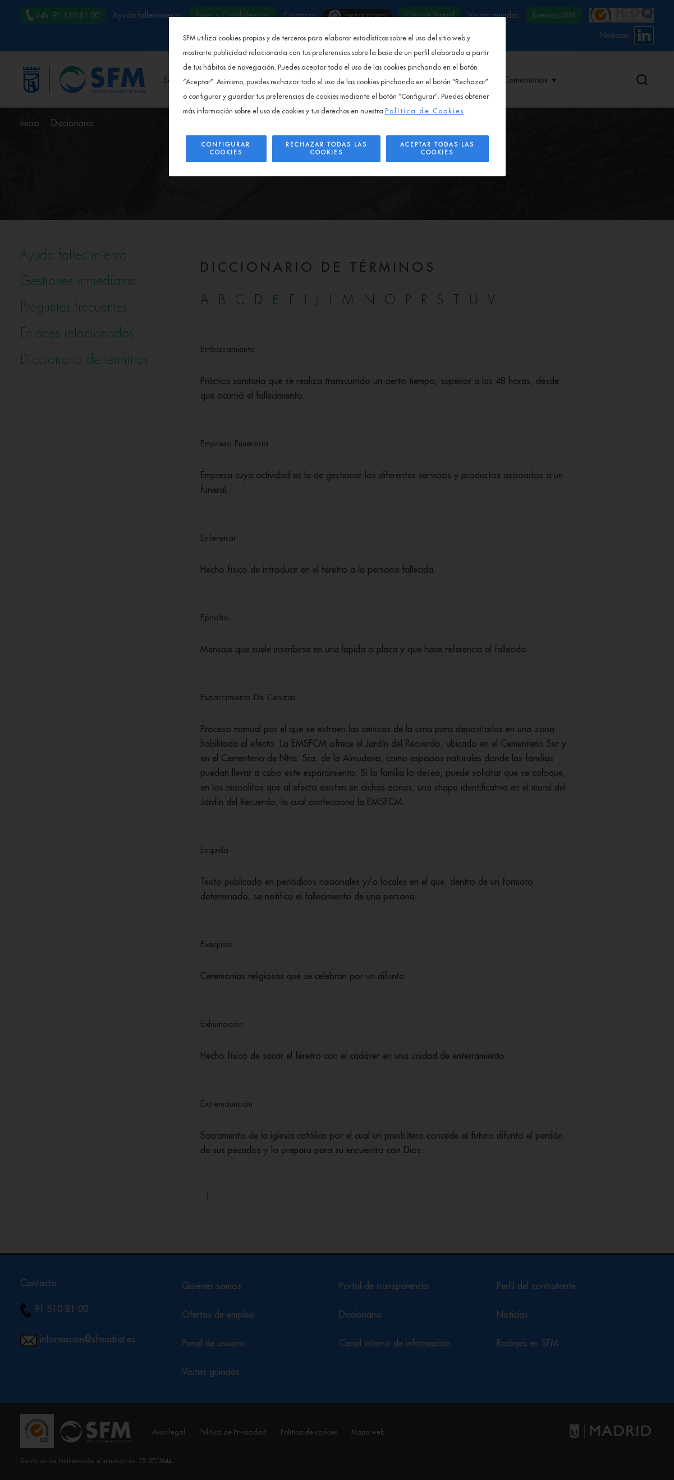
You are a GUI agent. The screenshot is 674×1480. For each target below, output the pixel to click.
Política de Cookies (424, 111)
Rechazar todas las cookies (326, 149)
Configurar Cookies (225, 149)
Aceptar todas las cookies (437, 149)
